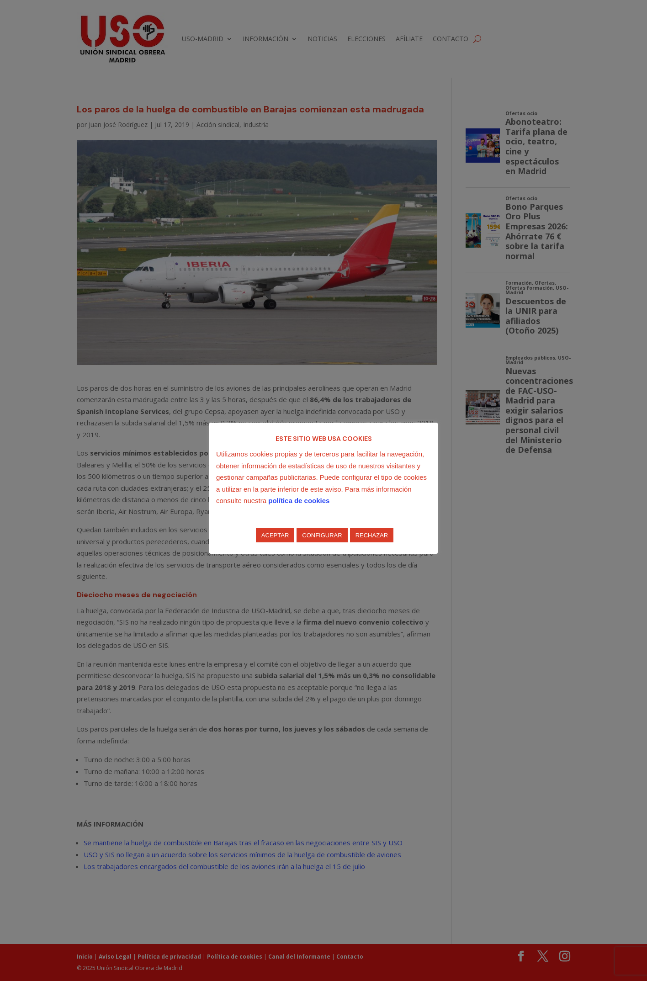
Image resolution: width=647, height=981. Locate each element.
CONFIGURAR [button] (322, 535)
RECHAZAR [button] (371, 535)
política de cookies (298, 500)
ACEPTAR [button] (275, 535)
